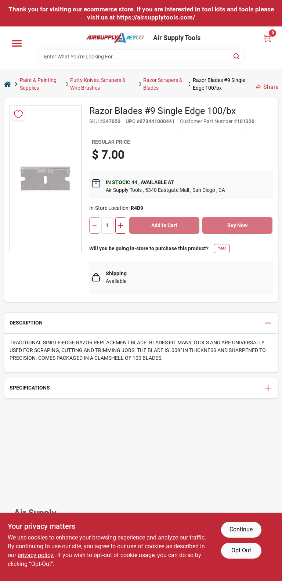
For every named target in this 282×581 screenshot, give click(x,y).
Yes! (222, 248)
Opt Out (241, 550)
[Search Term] (141, 56)
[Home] (7, 84)
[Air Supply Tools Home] (115, 38)
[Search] (237, 56)
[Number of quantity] (107, 225)
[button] (141, 323)
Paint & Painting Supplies (38, 84)
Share (267, 86)
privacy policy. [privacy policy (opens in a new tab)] (36, 555)
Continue (241, 529)
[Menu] (17, 43)
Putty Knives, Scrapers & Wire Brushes (98, 84)
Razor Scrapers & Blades (162, 84)
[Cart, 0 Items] (267, 38)
